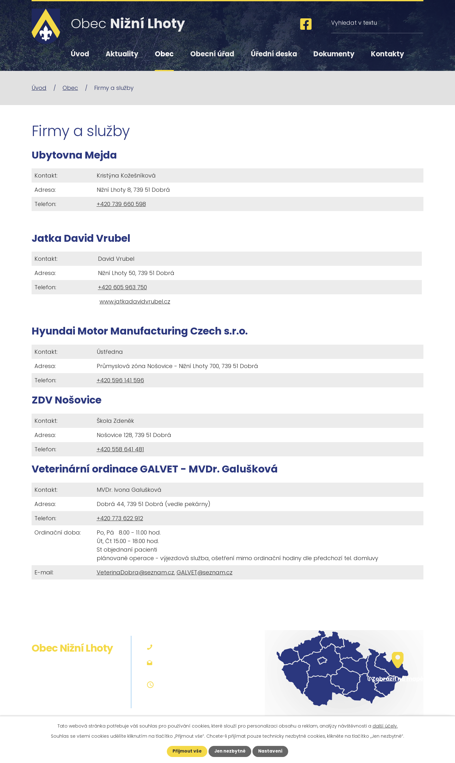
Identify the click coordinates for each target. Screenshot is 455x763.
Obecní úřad (212, 54)
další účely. (385, 726)
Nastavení (271, 751)
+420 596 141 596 (120, 380)
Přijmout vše (186, 751)
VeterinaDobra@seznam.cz (135, 572)
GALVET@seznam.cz (205, 572)
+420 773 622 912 (120, 518)
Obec (164, 54)
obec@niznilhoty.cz (185, 670)
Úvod (80, 54)
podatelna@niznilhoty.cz (193, 662)
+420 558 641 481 (120, 449)
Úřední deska (274, 54)
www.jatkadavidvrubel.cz (135, 301)
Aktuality (122, 54)
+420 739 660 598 (121, 204)
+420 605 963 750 (122, 287)
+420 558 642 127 (182, 647)
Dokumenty (334, 54)
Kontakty (387, 54)
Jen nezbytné (229, 751)
